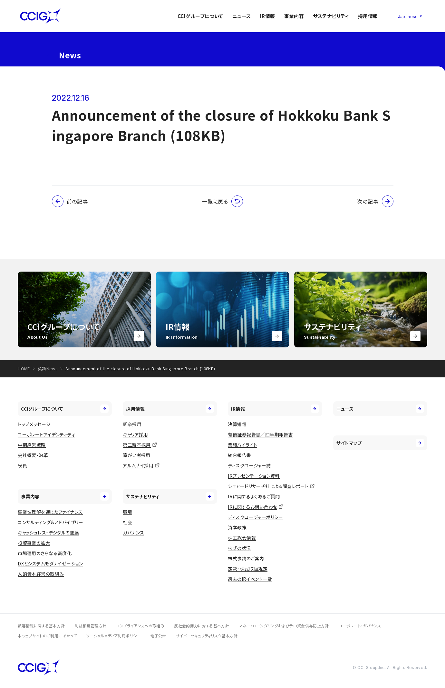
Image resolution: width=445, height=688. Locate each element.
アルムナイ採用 (138, 465)
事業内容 (294, 16)
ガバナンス (133, 532)
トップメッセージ (34, 424)
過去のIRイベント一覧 (250, 579)
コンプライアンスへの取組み (140, 625)
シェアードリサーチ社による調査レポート (268, 486)
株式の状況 (239, 548)
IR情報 (267, 16)
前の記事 (70, 201)
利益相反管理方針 (91, 625)
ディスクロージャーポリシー (255, 517)
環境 (127, 512)
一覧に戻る (222, 201)
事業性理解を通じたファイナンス (50, 512)
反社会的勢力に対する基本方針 (201, 625)
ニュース (241, 16)
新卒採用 (132, 424)
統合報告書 (239, 455)
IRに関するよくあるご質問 (254, 496)
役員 (22, 465)
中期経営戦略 (32, 445)
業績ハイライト (242, 445)
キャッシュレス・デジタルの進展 (48, 532)
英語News (48, 368)
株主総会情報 (242, 537)
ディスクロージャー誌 (249, 465)
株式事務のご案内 (246, 558)
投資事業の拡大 (34, 543)
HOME (24, 368)
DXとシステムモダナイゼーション (50, 563)
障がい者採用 (136, 455)
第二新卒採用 (137, 445)
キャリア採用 (135, 434)
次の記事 (375, 201)
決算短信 (237, 424)
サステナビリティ (331, 16)
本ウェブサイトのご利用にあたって (47, 635)
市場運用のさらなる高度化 (45, 553)
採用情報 (368, 16)
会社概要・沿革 (33, 455)
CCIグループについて (200, 16)
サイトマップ (380, 443)
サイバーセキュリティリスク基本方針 (206, 635)
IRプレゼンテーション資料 (253, 476)
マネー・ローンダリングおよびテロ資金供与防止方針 (284, 625)
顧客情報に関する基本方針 (41, 625)
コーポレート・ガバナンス (360, 625)
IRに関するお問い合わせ (252, 507)
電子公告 (158, 635)
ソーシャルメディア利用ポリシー (113, 635)
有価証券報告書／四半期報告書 (260, 434)
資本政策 (237, 527)
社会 (127, 522)
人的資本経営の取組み (41, 574)
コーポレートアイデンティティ (46, 434)
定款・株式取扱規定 (247, 568)
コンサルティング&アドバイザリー (50, 522)
